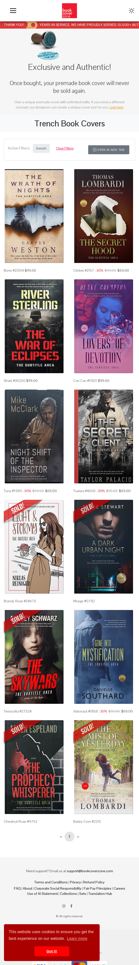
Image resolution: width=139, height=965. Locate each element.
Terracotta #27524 (18, 711)
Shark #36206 (14, 380)
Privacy (75, 882)
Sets (82, 893)
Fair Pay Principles (97, 888)
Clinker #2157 (83, 270)
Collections (68, 893)
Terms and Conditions (51, 882)
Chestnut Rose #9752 (20, 821)
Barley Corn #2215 (87, 821)
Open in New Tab (108, 150)
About (27, 888)
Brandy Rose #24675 (20, 601)
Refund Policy (94, 882)
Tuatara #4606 (84, 491)
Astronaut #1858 (85, 711)
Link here (117, 107)
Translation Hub (100, 893)
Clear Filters (65, 148)
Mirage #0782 (84, 601)
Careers (119, 888)
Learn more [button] (77, 938)
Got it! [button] (52, 951)
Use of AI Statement (42, 893)
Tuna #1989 (13, 491)
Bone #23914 (14, 270)
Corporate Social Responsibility (57, 888)
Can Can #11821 (85, 380)
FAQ (17, 888)
